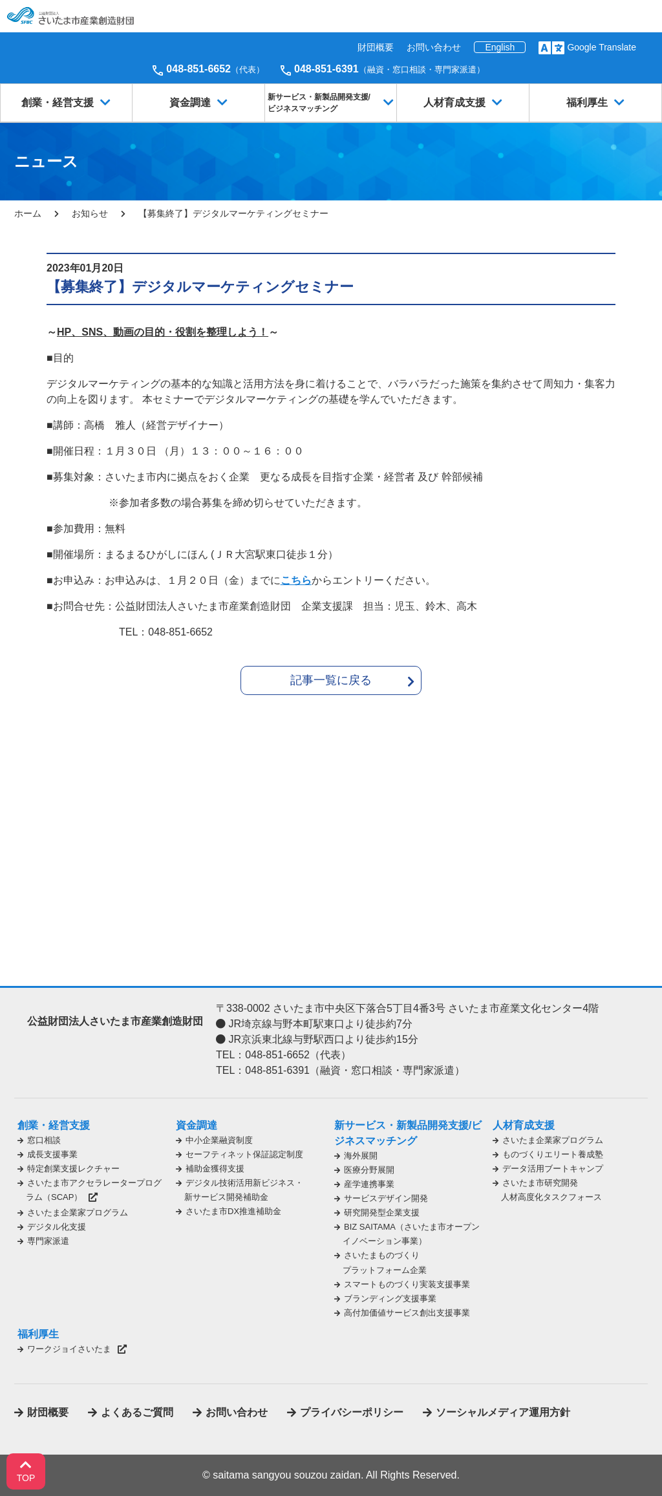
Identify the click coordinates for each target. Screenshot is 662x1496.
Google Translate (601, 47)
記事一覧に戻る (331, 680)
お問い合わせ (434, 47)
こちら (296, 580)
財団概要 (376, 47)
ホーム (27, 213)
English (500, 47)
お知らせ (90, 213)
